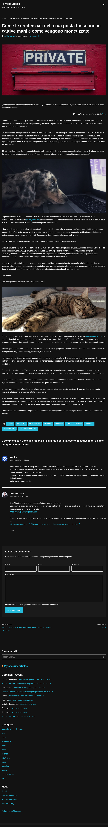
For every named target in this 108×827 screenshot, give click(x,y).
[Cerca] (51, 658)
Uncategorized (8, 776)
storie (4, 764)
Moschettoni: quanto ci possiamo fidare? (34, 681)
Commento (10, 576)
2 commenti (34, 36)
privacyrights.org (33, 220)
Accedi (4, 793)
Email (41, 566)
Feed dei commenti (9, 802)
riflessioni (5, 747)
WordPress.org (8, 806)
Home (4, 18)
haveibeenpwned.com (95, 337)
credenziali (21, 425)
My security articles (16, 667)
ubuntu (4, 772)
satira (4, 752)
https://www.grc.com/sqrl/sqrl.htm (23, 513)
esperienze (6, 743)
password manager (74, 425)
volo (3, 780)
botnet (10, 425)
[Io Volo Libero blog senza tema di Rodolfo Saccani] (14, 5)
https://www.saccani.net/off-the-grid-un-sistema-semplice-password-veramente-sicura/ (45, 526)
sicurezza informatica (28, 430)
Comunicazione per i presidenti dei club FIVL (36, 693)
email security (35, 425)
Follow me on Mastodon (11, 813)
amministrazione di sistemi (12, 731)
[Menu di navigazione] (103, 5)
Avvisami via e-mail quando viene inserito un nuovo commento (32, 606)
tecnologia (6, 768)
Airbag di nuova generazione (21, 702)
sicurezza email (9, 430)
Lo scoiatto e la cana (28, 706)
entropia (48, 425)
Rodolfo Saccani (9, 36)
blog (3, 735)
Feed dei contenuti (9, 797)
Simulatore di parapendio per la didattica (34, 685)
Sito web (75, 566)
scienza (5, 756)
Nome (8, 566)
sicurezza (90, 425)
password (59, 425)
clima (4, 739)
